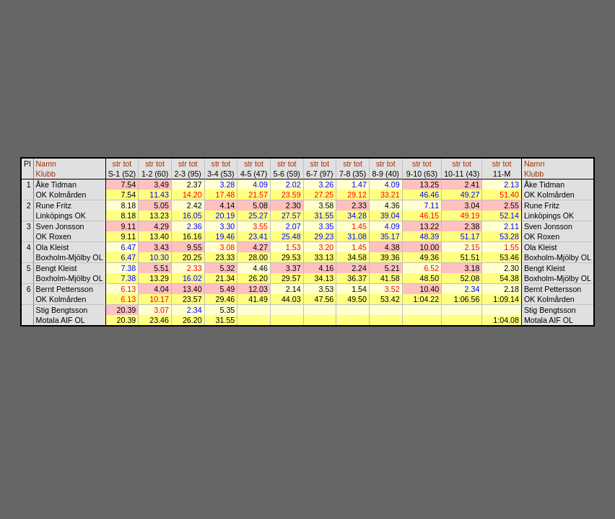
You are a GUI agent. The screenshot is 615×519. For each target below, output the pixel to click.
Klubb (46, 173)
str (117, 163)
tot (127, 163)
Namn (46, 163)
